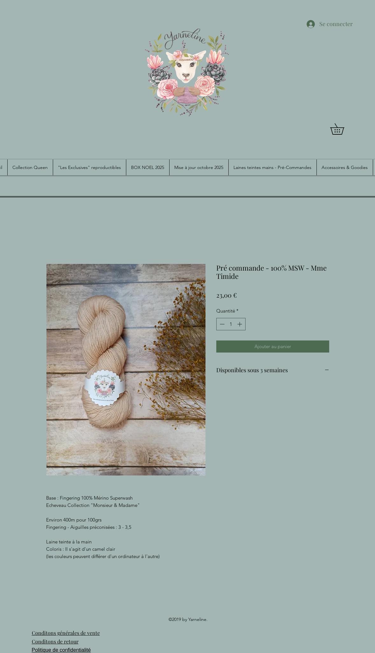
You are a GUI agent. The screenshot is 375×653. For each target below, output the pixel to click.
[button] (342, 129)
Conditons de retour (55, 641)
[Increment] (240, 324)
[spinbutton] (231, 324)
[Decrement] (221, 324)
